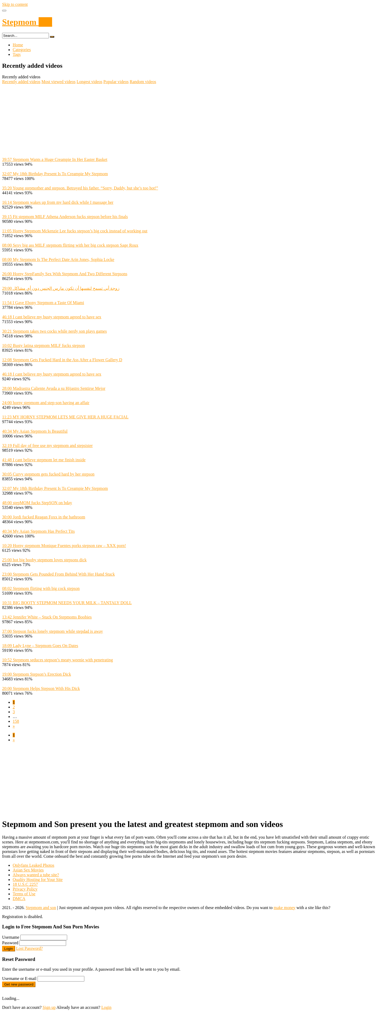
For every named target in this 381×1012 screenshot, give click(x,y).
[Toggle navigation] (4, 10)
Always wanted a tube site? (36, 875)
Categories (22, 49)
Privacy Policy (25, 889)
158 (16, 721)
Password (10, 943)
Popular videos (116, 81)
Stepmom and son (41, 907)
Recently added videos (21, 81)
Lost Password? (29, 948)
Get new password (18, 984)
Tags (17, 54)
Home (18, 45)
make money (284, 907)
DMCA (19, 898)
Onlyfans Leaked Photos (33, 865)
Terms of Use (24, 894)
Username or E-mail (19, 978)
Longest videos (89, 81)
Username (10, 937)
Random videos (143, 81)
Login (8, 949)
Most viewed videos (59, 81)
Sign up (49, 1007)
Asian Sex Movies (28, 870)
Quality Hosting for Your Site (38, 879)
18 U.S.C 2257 (25, 884)
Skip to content (15, 4)
